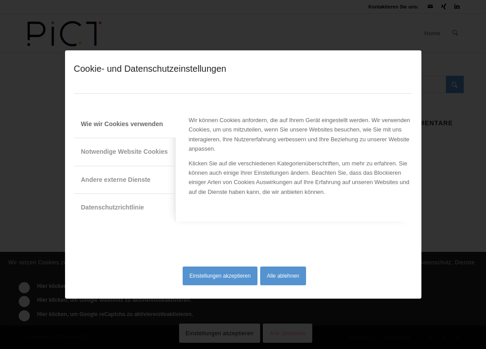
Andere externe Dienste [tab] (116, 179)
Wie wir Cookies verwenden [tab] (122, 123)
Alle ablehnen (283, 276)
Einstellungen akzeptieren (219, 276)
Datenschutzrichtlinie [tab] (112, 207)
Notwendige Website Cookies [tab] (124, 151)
